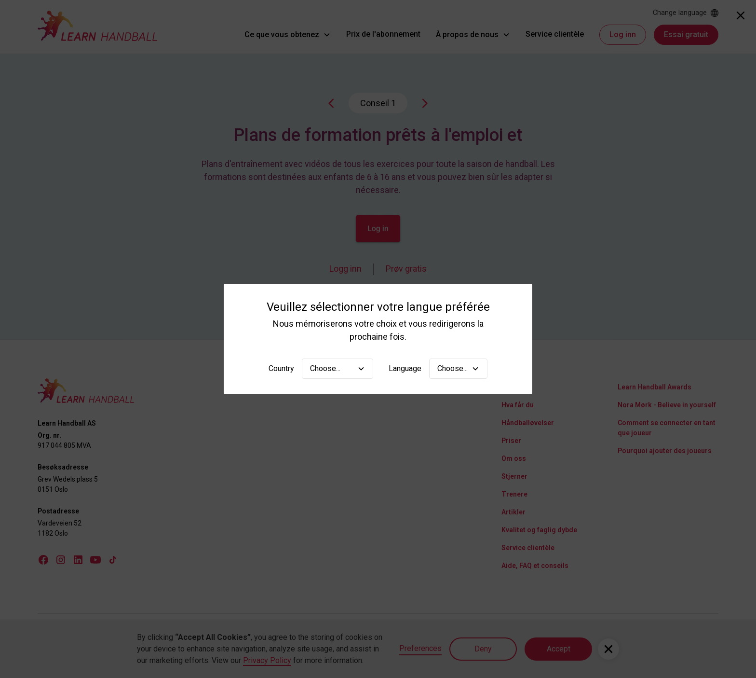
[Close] (740, 15)
